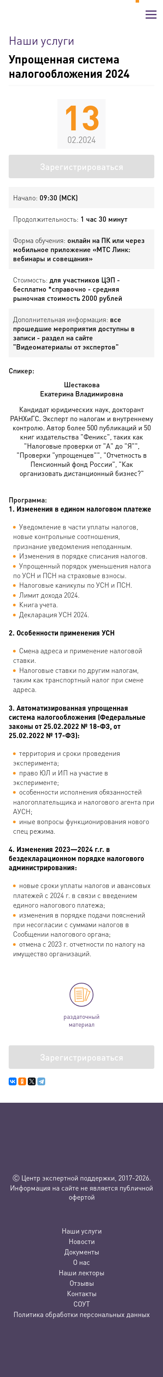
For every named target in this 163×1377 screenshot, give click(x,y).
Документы (81, 1251)
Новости (82, 1241)
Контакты (81, 1293)
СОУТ (81, 1303)
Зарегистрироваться (81, 166)
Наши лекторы (81, 1272)
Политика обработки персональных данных (81, 1314)
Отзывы (82, 1282)
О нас (81, 1262)
